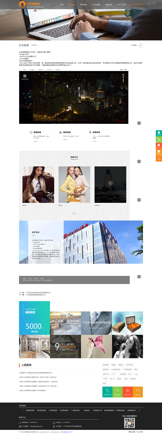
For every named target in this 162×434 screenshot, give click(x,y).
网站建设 (83, 4)
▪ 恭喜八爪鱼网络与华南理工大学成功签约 (32, 390)
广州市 (105, 379)
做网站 (114, 365)
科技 (104, 383)
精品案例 (72, 4)
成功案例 (123, 374)
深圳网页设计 (132, 410)
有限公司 (106, 374)
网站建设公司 (98, 410)
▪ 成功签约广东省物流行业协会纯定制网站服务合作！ (36, 373)
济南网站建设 (121, 410)
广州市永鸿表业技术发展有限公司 (38, 292)
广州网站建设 (127, 369)
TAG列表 (139, 432)
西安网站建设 (31, 410)
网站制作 (106, 369)
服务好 (119, 379)
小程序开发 (129, 365)
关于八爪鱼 (121, 4)
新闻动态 (109, 4)
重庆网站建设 (42, 410)
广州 (113, 374)
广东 (135, 374)
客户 (130, 374)
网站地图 (132, 432)
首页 (61, 4)
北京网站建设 (65, 410)
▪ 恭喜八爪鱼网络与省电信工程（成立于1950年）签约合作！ (38, 377)
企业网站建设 (116, 369)
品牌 (125, 379)
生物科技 (133, 379)
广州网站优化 (76, 410)
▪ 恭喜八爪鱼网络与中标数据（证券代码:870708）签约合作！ (38, 386)
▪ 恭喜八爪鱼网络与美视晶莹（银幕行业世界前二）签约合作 (38, 381)
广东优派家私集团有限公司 (35, 295)
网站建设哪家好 (110, 410)
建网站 (121, 365)
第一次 (112, 379)
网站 (136, 369)
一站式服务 (96, 4)
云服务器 (87, 410)
